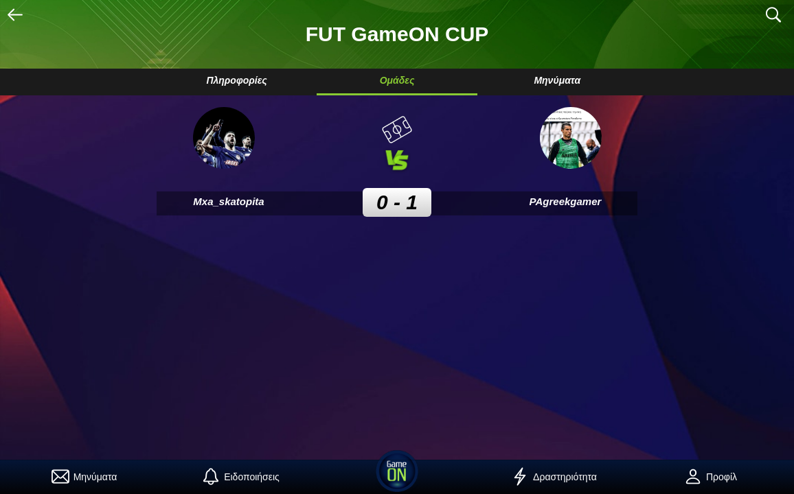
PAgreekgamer (566, 201)
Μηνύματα (557, 80)
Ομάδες (397, 80)
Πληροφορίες (236, 80)
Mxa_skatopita (228, 201)
